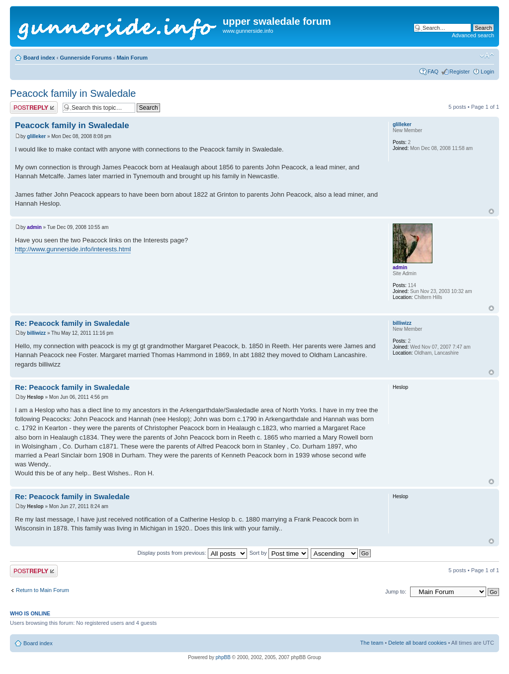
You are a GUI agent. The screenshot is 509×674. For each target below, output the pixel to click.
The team (371, 643)
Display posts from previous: (192, 553)
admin (34, 227)
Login (487, 72)
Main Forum (132, 58)
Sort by (279, 553)
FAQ (432, 72)
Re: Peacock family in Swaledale (72, 323)
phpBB (223, 657)
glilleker (36, 136)
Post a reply (34, 107)
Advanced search (473, 35)
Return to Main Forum (42, 590)
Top (491, 211)
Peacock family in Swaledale (73, 93)
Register (459, 72)
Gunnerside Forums (86, 58)
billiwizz (36, 333)
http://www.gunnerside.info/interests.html (73, 249)
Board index (39, 58)
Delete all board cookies (417, 643)
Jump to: (395, 592)
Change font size (487, 55)
